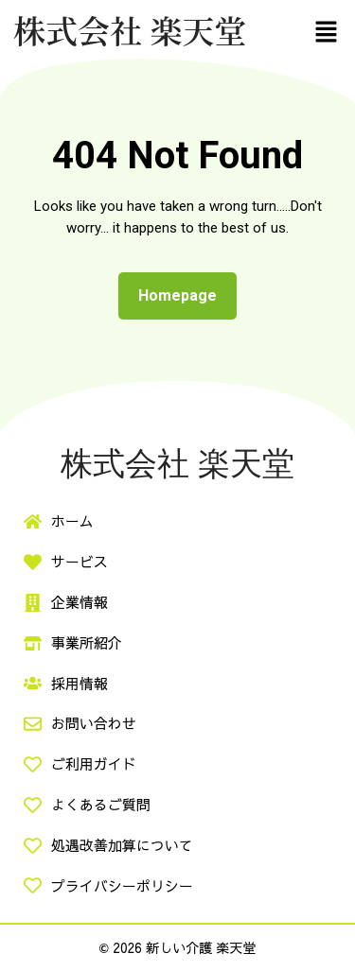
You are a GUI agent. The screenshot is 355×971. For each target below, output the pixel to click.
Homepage (185, 290)
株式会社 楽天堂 (130, 30)
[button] (327, 31)
